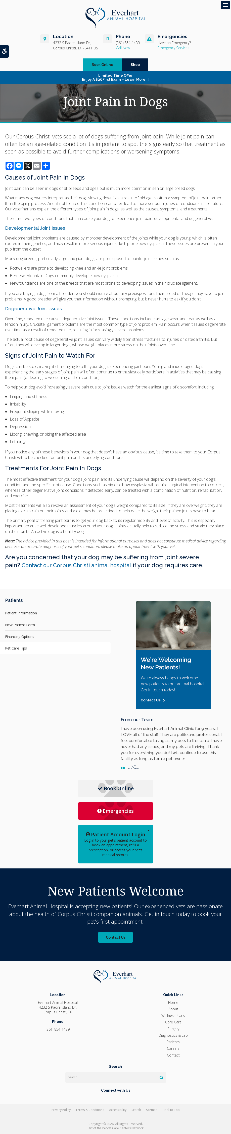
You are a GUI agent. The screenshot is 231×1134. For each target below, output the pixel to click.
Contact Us (115, 937)
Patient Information (21, 613)
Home (173, 1002)
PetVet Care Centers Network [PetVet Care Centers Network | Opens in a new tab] (123, 1128)
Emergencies (115, 810)
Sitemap (152, 1110)
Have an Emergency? (174, 42)
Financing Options (19, 636)
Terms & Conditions (90, 1110)
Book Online (102, 65)
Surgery (173, 1028)
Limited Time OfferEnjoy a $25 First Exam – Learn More (114, 77)
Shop (135, 65)
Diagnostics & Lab (173, 1035)
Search (136, 1110)
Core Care (173, 1022)
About (173, 1009)
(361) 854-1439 (128, 42)
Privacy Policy (61, 1110)
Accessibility (117, 1110)
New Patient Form (20, 624)
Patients (173, 1041)
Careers (173, 1048)
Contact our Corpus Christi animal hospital (81, 565)
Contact (173, 1055)
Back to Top (171, 1110)
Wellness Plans (173, 1015)
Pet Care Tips (16, 648)
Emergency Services (173, 47)
